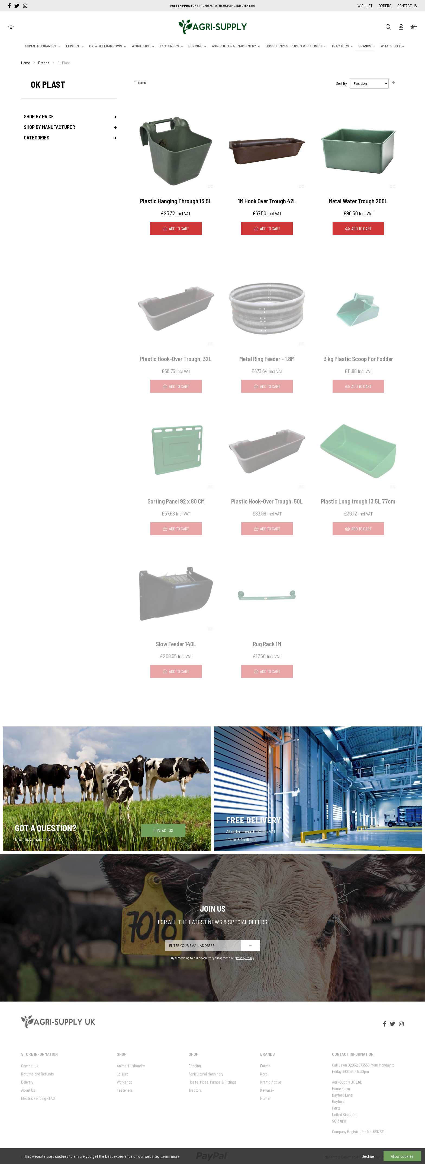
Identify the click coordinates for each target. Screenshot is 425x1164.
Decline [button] (368, 1156)
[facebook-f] (10, 6)
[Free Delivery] (318, 788)
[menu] (212, 46)
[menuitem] (40, 46)
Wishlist (365, 5)
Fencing (195, 1065)
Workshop (124, 1082)
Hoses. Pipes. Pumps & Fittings (213, 1082)
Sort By (341, 83)
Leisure (122, 1073)
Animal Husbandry (131, 1065)
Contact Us (407, 5)
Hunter (265, 1098)
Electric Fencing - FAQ (38, 1098)
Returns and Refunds (37, 1073)
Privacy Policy (245, 958)
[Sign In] (401, 26)
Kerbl (264, 1073)
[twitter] (17, 6)
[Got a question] (107, 788)
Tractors (195, 1090)
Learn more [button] (170, 1156)
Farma (265, 1065)
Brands (43, 62)
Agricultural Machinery (206, 1073)
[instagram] (25, 6)
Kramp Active (270, 1082)
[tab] (69, 116)
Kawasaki (267, 1090)
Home (25, 62)
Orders (385, 5)
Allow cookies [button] (402, 1156)
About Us (28, 1090)
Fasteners (125, 1090)
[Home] (11, 27)
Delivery (27, 1082)
